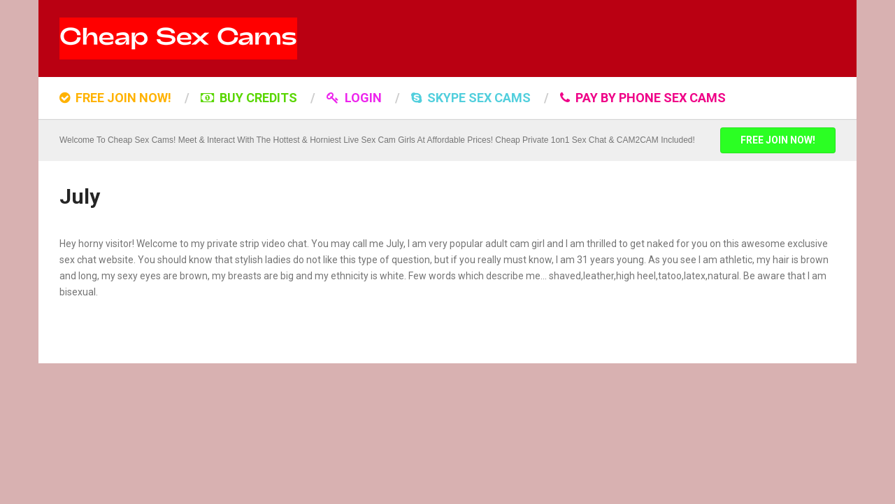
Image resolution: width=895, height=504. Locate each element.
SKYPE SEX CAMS (471, 97)
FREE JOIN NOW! (115, 97)
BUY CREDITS (249, 97)
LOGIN (354, 97)
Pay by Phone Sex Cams (643, 97)
